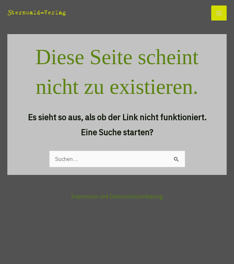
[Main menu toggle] (219, 13)
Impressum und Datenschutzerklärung (117, 196)
